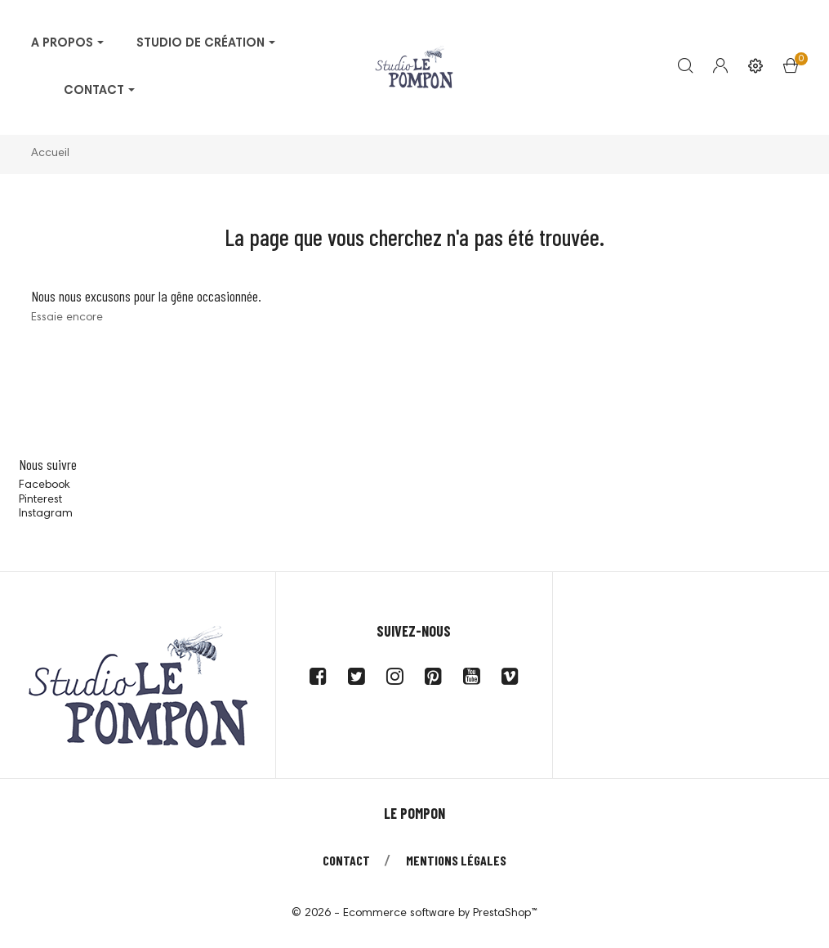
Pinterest (40, 500)
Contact (346, 860)
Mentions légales (456, 860)
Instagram (46, 514)
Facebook (44, 485)
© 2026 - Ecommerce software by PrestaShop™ (414, 913)
